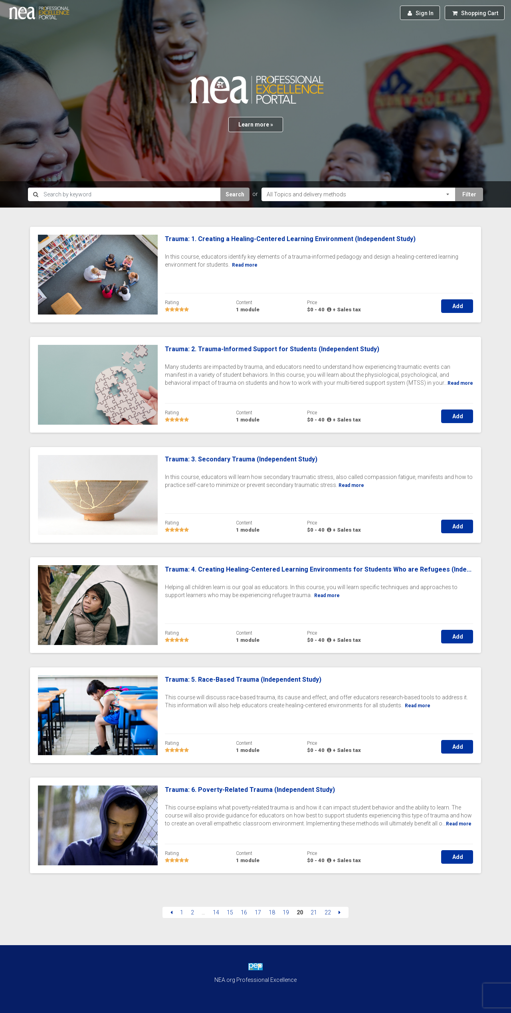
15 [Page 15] (230, 912)
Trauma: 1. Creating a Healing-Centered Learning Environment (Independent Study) (290, 239)
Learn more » (255, 124)
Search (235, 194)
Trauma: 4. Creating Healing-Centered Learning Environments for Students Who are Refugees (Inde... (318, 569)
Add (457, 306)
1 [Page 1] (181, 912)
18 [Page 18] (272, 912)
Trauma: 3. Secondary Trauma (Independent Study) (241, 459)
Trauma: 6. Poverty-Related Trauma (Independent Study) (250, 789)
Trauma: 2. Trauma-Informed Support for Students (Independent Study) (272, 349)
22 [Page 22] (328, 912)
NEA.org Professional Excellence (255, 980)
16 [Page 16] (244, 912)
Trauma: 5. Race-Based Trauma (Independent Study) (243, 679)
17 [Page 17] (258, 912)
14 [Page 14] (216, 912)
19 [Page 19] (286, 912)
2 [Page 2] (192, 912)
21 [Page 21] (314, 912)
